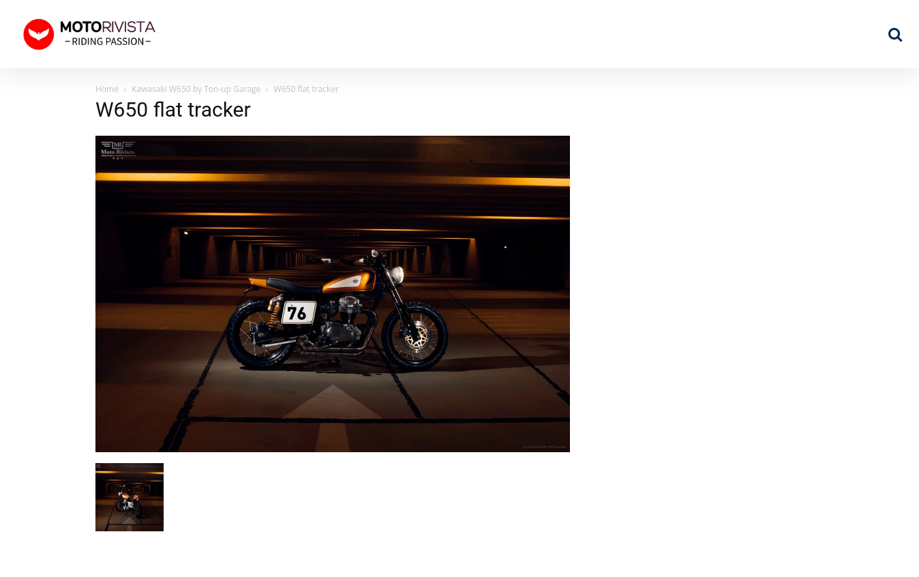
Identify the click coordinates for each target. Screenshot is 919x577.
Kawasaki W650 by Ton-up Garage (196, 89)
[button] (895, 34)
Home (107, 89)
